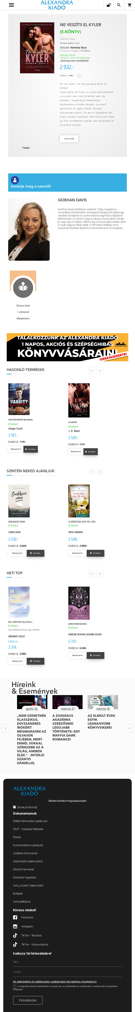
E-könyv (64, 50)
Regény (75, 50)
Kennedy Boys (78, 47)
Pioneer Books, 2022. (70, 43)
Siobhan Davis (68, 39)
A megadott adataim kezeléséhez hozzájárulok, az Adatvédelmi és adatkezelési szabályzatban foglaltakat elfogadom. (65, 988)
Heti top (15, 573)
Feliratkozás (28, 1000)
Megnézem (16, 449)
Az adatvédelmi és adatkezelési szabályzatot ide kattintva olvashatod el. (55, 981)
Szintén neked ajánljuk (31, 471)
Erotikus (86, 50)
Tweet (25, 147)
